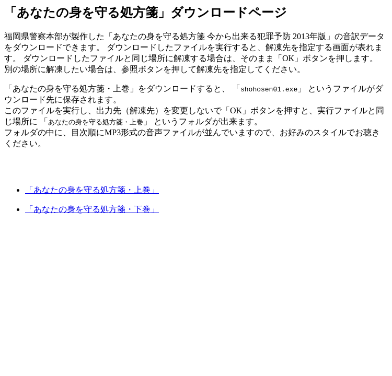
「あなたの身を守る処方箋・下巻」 (92, 209)
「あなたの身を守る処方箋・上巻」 (92, 189)
